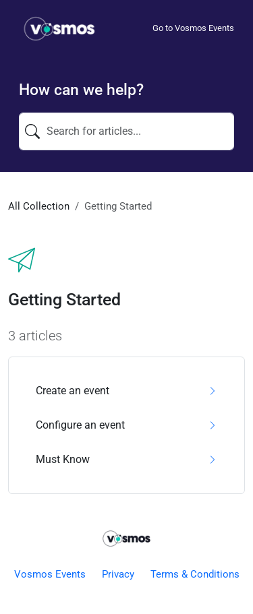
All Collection (38, 206)
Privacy (118, 574)
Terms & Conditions (195, 574)
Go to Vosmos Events (193, 28)
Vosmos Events (50, 574)
